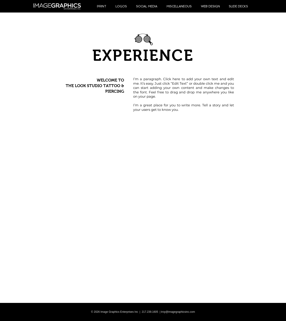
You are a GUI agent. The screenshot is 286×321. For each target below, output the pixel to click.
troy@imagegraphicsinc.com (178, 311)
